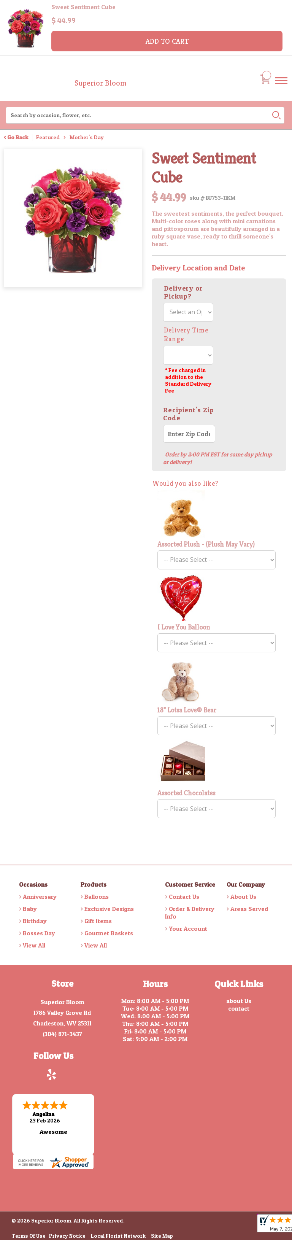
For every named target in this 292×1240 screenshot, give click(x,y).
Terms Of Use (28, 1235)
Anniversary (40, 896)
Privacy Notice (67, 1235)
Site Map (162, 1235)
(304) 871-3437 (62, 1034)
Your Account (188, 928)
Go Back (17, 137)
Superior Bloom (101, 83)
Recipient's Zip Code (188, 414)
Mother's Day (87, 137)
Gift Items (98, 921)
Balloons (96, 896)
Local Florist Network (118, 1235)
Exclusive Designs (109, 909)
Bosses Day (39, 933)
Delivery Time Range (186, 334)
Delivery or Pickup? (183, 292)
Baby (30, 909)
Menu (281, 88)
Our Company (246, 884)
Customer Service (190, 884)
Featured (48, 137)
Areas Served (249, 909)
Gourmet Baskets (108, 933)
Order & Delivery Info (189, 912)
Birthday (35, 921)
